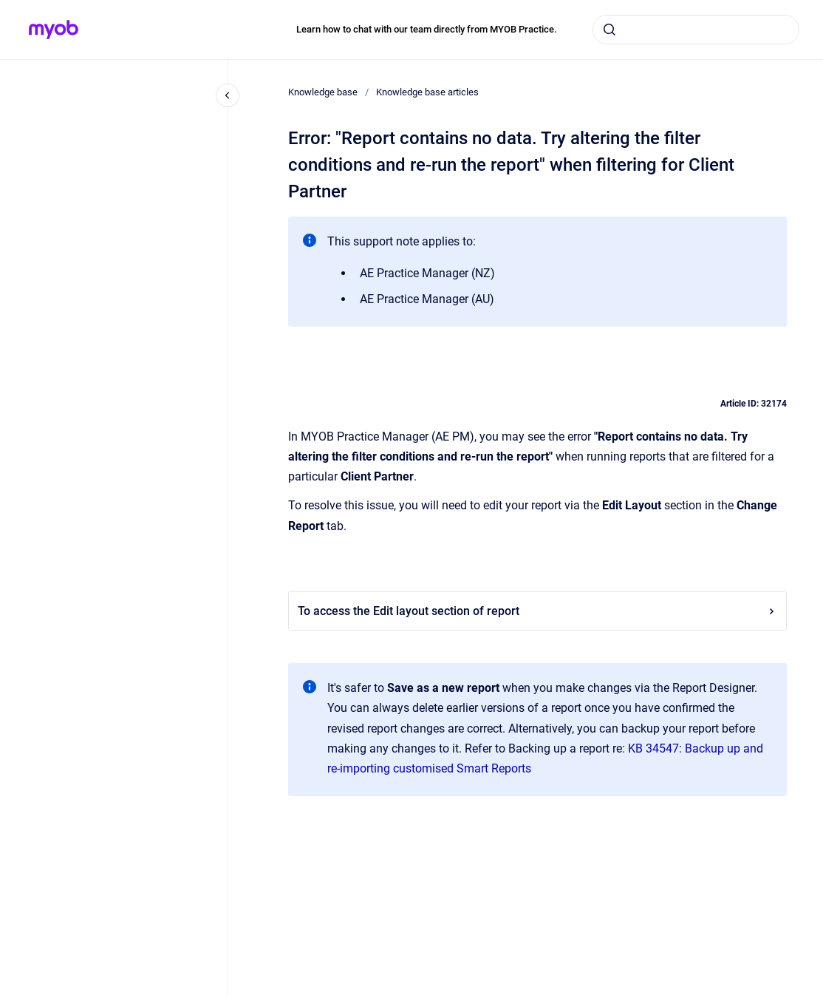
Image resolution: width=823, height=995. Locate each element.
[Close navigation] (227, 95)
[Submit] (609, 29)
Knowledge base (323, 92)
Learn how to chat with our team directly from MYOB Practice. (426, 29)
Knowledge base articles (427, 92)
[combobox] (696, 30)
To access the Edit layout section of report (537, 611)
